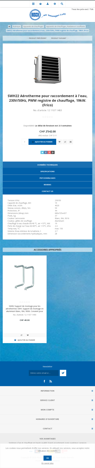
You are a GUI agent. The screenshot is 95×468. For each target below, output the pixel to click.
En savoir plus (47, 463)
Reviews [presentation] (47, 184)
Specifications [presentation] (47, 171)
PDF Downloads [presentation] (47, 178)
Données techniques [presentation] (47, 165)
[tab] (47, 165)
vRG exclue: (43, 135)
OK (47, 458)
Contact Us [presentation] (47, 191)
